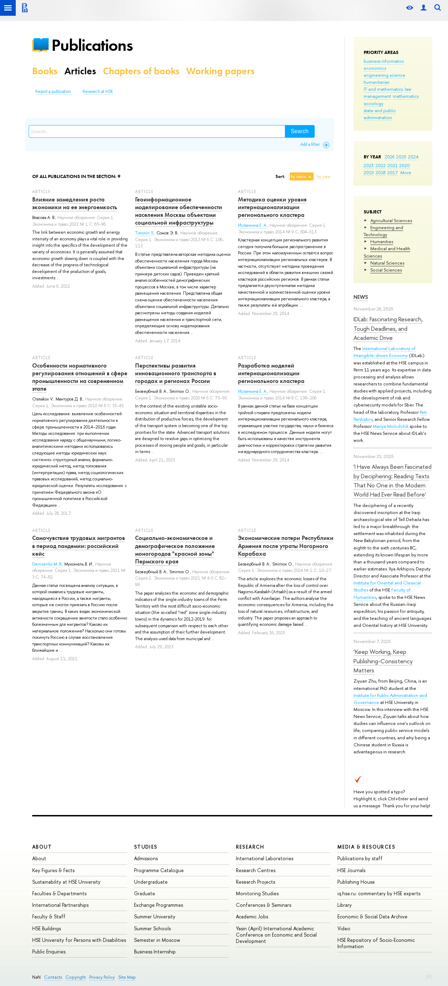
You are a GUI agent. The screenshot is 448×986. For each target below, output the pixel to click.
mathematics (406, 96)
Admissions (146, 858)
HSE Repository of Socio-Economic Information (376, 943)
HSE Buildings (46, 928)
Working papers (220, 71)
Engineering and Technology (383, 231)
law (408, 89)
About (42, 846)
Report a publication (53, 91)
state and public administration (380, 114)
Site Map (127, 977)
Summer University (154, 916)
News (361, 297)
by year (323, 176)
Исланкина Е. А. (252, 225)
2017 (392, 172)
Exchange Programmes (158, 905)
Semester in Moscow (157, 940)
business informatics (384, 61)
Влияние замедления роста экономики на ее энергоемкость (74, 203)
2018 (381, 172)
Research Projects (255, 881)
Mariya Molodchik (390, 426)
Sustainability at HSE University (66, 881)
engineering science (384, 75)
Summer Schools (152, 928)
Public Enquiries (48, 951)
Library (344, 905)
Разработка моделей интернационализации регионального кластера (271, 373)
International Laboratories (264, 858)
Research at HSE (98, 91)
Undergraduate (151, 881)
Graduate (144, 893)
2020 (404, 165)
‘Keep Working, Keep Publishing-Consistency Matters (383, 661)
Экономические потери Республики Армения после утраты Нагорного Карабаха (286, 545)
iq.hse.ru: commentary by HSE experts (378, 893)
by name (298, 176)
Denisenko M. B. (47, 564)
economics (375, 68)
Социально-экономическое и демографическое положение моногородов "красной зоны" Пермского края (175, 549)
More (405, 172)
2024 (413, 156)
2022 (381, 165)
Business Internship (155, 951)
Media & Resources (366, 846)
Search (300, 131)
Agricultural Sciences (391, 220)
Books (44, 71)
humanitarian (377, 82)
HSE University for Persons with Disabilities (79, 940)
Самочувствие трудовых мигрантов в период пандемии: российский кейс (78, 545)
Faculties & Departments (59, 893)
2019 (369, 172)
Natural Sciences (387, 263)
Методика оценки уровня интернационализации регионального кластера (272, 207)
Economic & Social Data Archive (372, 916)
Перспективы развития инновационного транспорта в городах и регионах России (175, 373)
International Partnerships (60, 905)
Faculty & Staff (48, 916)
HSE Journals (351, 870)
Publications (92, 45)
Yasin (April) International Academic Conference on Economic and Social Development (276, 934)
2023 (369, 165)
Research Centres (255, 870)
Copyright (75, 977)
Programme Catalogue (159, 870)
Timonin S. (144, 233)
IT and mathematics (383, 89)
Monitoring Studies (257, 893)
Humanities (381, 241)
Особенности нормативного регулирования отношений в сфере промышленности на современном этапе (79, 377)
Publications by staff (360, 858)
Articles (80, 71)
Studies (146, 846)
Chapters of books (141, 71)
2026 (389, 156)
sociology (373, 103)
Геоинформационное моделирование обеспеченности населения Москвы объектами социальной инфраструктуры (178, 211)
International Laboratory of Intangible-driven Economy (384, 351)
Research (250, 846)
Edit (429, 975)
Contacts (53, 977)
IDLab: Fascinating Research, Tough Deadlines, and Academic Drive (388, 328)
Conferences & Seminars (263, 905)
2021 (392, 165)
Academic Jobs (252, 916)
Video (343, 928)
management (377, 96)
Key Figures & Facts (53, 870)
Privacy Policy (102, 977)
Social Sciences (386, 270)
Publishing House (356, 881)
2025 (401, 156)
